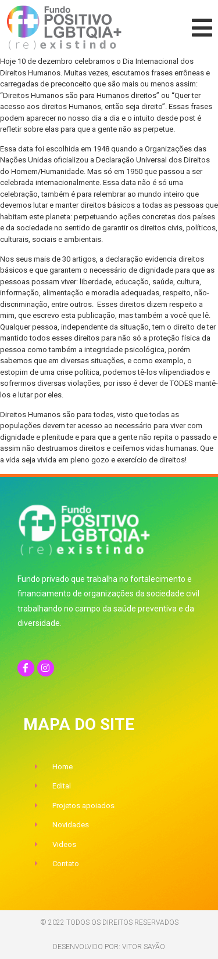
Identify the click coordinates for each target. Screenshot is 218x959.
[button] (202, 27)
